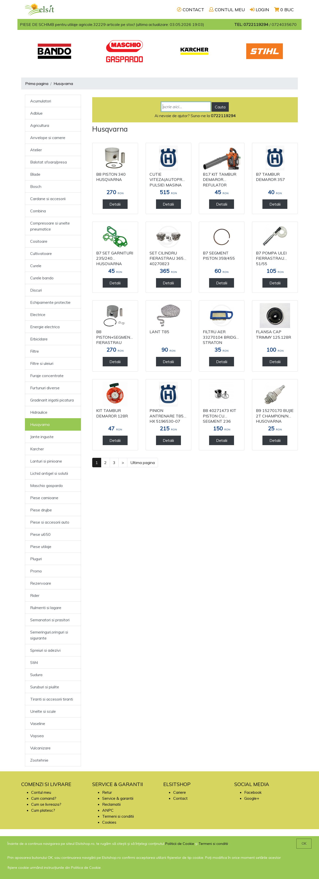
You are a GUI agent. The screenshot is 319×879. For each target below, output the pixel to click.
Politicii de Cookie (179, 843)
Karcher (37, 448)
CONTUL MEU (227, 9)
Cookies (109, 822)
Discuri (36, 290)
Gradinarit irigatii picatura (52, 400)
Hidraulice (38, 412)
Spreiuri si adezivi (45, 650)
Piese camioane (44, 497)
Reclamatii (111, 804)
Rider (34, 595)
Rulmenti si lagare (45, 607)
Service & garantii (117, 798)
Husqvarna (63, 83)
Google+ (251, 798)
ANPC (108, 810)
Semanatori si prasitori (50, 619)
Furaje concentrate (47, 375)
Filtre (34, 351)
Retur (107, 792)
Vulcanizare (40, 747)
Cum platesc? (43, 810)
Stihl (34, 662)
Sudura (36, 674)
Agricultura (39, 125)
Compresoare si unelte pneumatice (50, 226)
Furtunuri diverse (45, 387)
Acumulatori (40, 100)
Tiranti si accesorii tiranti (51, 699)
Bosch (35, 186)
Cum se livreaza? (46, 804)
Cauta (220, 106)
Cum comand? (43, 798)
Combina (38, 210)
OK (304, 843)
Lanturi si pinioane (46, 461)
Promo (36, 570)
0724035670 (284, 24)
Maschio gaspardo (46, 485)
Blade (35, 174)
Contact (180, 798)
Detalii (115, 204)
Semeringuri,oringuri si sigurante (49, 635)
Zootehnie (39, 760)
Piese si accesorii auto (49, 522)
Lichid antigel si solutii (49, 473)
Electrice (37, 314)
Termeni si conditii (118, 816)
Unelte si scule (43, 711)
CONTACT (190, 9)
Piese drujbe (41, 509)
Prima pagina (36, 83)
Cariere (179, 792)
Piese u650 (40, 534)
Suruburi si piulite (44, 686)
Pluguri (36, 558)
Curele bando (42, 277)
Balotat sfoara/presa (48, 162)
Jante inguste (42, 436)
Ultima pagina (142, 462)
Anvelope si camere (47, 137)
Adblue (36, 113)
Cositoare (38, 241)
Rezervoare (40, 583)
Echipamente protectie (50, 302)
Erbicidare (39, 338)
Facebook (253, 792)
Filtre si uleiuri (41, 363)
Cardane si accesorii (48, 198)
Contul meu (41, 792)
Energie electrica (45, 326)
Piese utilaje (40, 546)
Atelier (36, 149)
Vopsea (37, 735)
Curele (35, 265)
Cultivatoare (41, 253)
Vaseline (37, 723)
